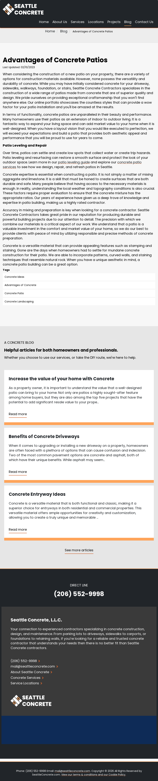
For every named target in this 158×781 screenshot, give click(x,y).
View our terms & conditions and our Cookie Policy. (93, 774)
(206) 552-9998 (79, 593)
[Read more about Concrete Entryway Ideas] (79, 513)
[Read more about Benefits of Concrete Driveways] (79, 455)
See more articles (79, 550)
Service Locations (26, 683)
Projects (114, 22)
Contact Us (144, 22)
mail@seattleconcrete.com (72, 771)
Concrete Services (27, 677)
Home (44, 22)
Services (77, 22)
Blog (127, 22)
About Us (59, 22)
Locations (96, 22)
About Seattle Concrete (31, 672)
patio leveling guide (74, 162)
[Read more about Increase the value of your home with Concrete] (79, 397)
